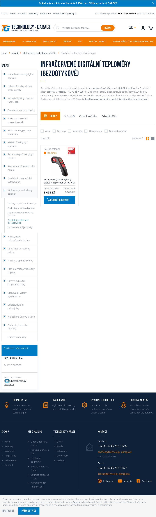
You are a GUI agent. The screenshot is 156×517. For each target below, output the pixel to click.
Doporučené (93, 131)
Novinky (59, 131)
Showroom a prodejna (64, 13)
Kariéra (60, 460)
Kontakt (22, 13)
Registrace (10, 455)
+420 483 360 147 (112, 468)
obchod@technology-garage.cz (114, 452)
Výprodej (75, 131)
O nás (5, 13)
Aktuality (33, 13)
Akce (45, 131)
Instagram (108, 481)
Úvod (4, 53)
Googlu (76, 502)
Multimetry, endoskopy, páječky (40, 53)
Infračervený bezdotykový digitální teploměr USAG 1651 (59, 181)
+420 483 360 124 (13, 358)
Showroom (62, 455)
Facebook (147, 481)
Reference (45, 13)
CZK (131, 27)
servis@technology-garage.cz (113, 474)
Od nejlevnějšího (88, 116)
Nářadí (14, 53)
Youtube (128, 481)
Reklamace (10, 460)
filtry (50, 116)
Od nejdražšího (109, 116)
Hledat (108, 27)
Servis (13, 13)
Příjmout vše (28, 510)
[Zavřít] (153, 3)
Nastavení (8, 510)
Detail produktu (58, 200)
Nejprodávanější (115, 131)
